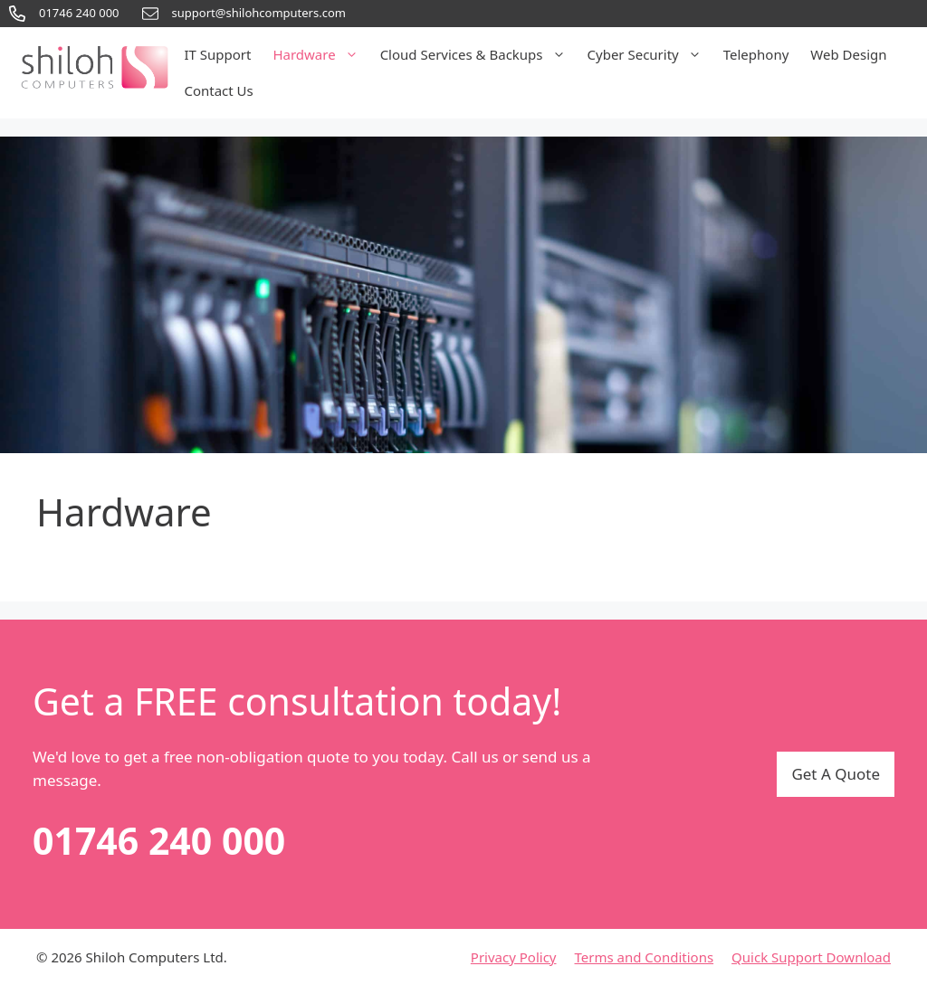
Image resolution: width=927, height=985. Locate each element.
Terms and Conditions (644, 957)
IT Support (217, 54)
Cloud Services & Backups (478, 54)
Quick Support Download (811, 957)
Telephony (756, 54)
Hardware (320, 54)
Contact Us (218, 90)
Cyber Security (650, 54)
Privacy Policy (514, 957)
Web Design (848, 54)
